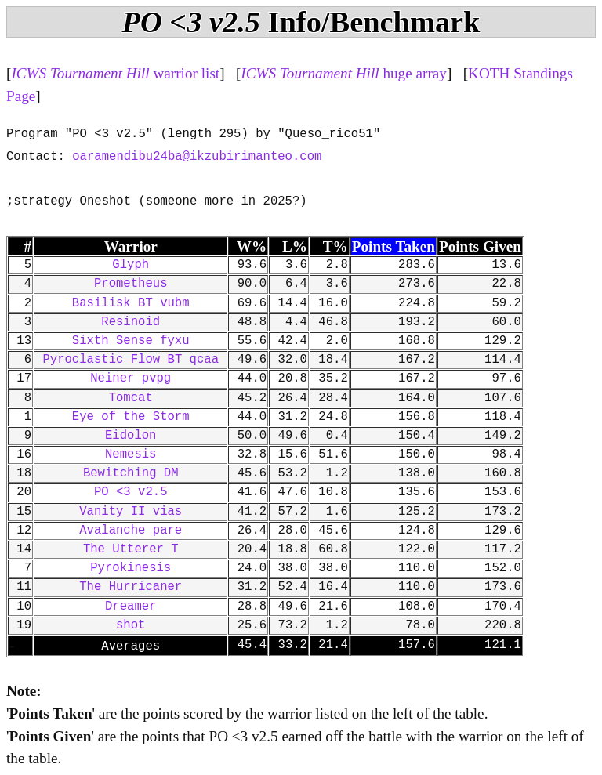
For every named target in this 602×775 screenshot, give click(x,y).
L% (294, 246)
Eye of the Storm (131, 417)
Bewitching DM (131, 473)
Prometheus (131, 283)
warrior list (115, 73)
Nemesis (131, 454)
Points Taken (393, 246)
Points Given (480, 246)
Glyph (130, 264)
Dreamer (131, 606)
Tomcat (131, 398)
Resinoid (130, 322)
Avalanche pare (130, 530)
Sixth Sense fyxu (131, 340)
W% (252, 246)
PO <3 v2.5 (131, 492)
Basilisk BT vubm (131, 303)
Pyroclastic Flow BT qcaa (130, 359)
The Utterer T (131, 549)
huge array (344, 73)
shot (130, 625)
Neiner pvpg (130, 378)
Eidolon (131, 435)
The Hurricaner (130, 587)
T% (335, 246)
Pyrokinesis (130, 568)
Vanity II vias (130, 511)
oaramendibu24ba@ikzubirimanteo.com (196, 156)
